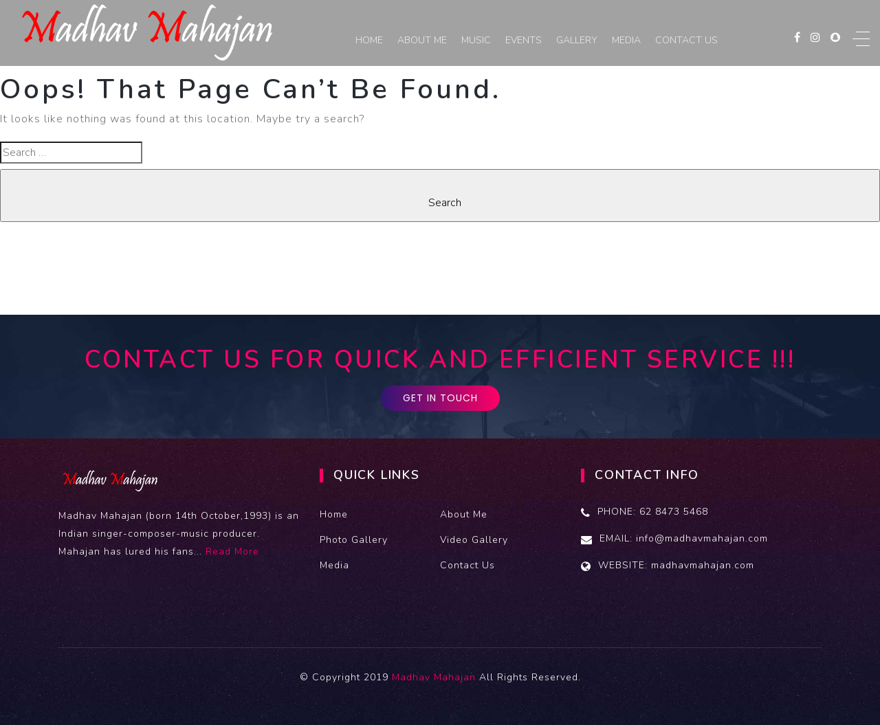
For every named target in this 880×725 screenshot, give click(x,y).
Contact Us (686, 40)
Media (626, 40)
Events (523, 40)
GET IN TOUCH (440, 398)
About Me (422, 40)
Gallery (576, 40)
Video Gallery (474, 539)
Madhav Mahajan (434, 677)
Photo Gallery (354, 539)
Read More (232, 551)
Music (476, 40)
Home (369, 40)
